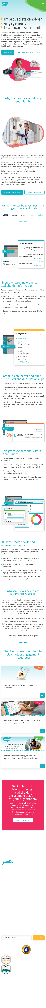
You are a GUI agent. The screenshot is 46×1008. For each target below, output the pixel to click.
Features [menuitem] (26, 877)
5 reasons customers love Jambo (29, 52)
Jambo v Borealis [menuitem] (7, 916)
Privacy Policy (23, 981)
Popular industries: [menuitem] (8, 873)
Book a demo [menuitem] (27, 900)
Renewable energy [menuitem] (7, 893)
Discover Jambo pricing (12, 192)
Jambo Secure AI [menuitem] (29, 889)
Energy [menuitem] (3, 897)
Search (38, 938)
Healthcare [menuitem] (5, 900)
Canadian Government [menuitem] (9, 877)
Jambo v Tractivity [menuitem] (7, 912)
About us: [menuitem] (26, 873)
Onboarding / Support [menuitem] (30, 893)
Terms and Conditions (9, 981)
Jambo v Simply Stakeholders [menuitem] (11, 908)
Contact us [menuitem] (26, 897)
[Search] (16, 937)
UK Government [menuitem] (6, 881)
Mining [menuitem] (3, 889)
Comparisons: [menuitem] (6, 904)
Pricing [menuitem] (25, 881)
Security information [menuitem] (30, 885)
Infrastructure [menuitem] (6, 885)
